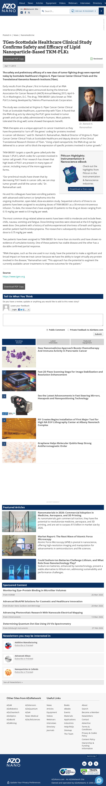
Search (85, 708)
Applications (70, 719)
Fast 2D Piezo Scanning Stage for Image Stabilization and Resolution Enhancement (70, 373)
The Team (68, 734)
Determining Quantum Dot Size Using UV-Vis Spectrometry (37, 623)
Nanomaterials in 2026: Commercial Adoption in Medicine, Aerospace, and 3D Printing (66, 514)
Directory (51, 726)
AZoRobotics (12, 708)
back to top (92, 756)
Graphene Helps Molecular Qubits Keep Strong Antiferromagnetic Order (65, 444)
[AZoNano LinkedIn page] (22, 12)
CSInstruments (14, 617)
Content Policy (88, 739)
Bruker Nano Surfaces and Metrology (24, 605)
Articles (50, 708)
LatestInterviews (53, 342)
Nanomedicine (27, 35)
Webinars (51, 719)
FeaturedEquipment (87, 342)
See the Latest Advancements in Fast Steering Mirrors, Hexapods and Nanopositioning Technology (69, 397)
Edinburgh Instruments (18, 628)
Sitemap (68, 730)
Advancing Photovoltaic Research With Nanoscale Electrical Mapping (43, 612)
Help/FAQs (69, 726)
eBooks (67, 708)
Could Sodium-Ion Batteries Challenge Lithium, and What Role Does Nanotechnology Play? (71, 561)
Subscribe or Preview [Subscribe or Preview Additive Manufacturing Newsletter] (23, 645)
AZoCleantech (13, 712)
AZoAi (28, 712)
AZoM (9, 705)
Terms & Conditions (87, 728)
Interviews (51, 723)
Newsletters (87, 716)
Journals (50, 730)
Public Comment (57, 329)
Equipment (52, 712)
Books (67, 705)
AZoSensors (30, 705)
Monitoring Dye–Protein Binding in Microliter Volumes (34, 590)
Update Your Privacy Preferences (23, 782)
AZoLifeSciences (32, 719)
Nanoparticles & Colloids (26, 669)
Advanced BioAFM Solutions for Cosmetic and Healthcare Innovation (43, 601)
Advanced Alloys (23, 655)
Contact (85, 719)
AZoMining (12, 723)
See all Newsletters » (13, 682)
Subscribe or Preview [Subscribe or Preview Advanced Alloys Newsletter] (23, 658)
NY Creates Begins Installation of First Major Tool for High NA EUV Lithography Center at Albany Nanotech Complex (69, 422)
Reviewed (98, 58)
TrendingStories (18, 342)
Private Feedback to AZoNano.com (86, 329)
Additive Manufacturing (26, 642)
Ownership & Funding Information (88, 746)
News (16, 35)
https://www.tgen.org (14, 276)
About (84, 705)
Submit (98, 334)
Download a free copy (81, 189)
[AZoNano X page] (29, 12)
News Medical (31, 716)
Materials (68, 716)
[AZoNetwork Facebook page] (25, 12)
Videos (50, 716)
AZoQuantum (31, 708)
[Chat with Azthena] (99, 780)
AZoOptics (11, 716)
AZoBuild (11, 719)
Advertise (86, 723)
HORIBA (11, 594)
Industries (69, 723)
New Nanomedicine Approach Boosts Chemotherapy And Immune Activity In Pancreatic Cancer (68, 349)
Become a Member (90, 712)
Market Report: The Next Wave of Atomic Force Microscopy (65, 538)
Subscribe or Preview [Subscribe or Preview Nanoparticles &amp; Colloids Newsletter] (23, 672)
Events (67, 712)
